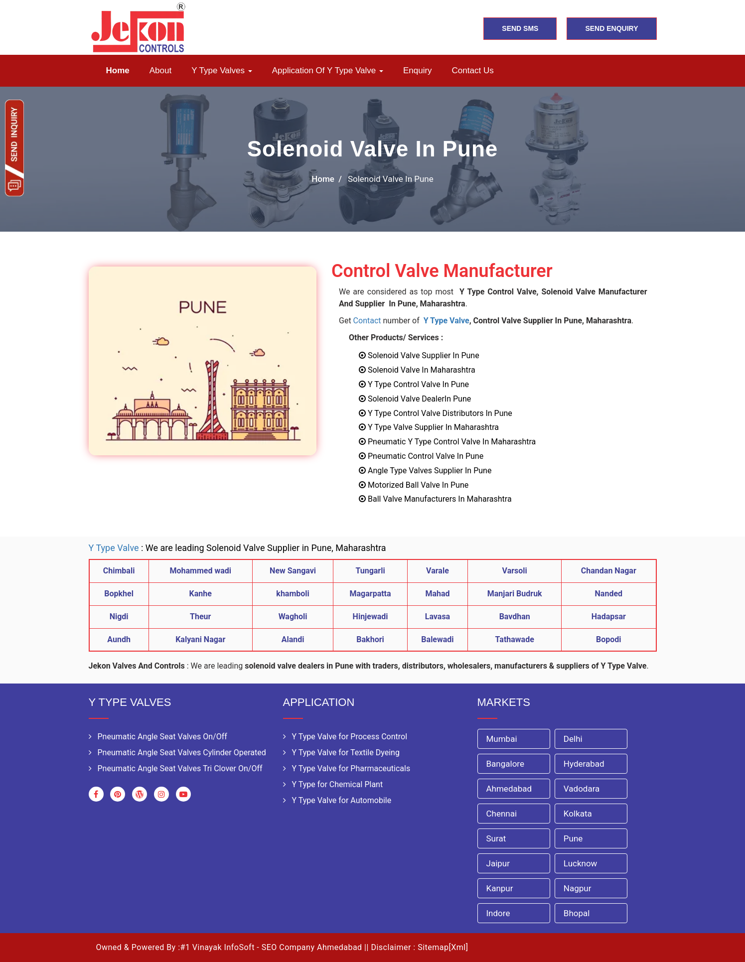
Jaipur (498, 863)
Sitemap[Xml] (443, 947)
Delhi (573, 739)
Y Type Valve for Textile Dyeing (341, 752)
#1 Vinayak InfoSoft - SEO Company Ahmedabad (271, 947)
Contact (367, 320)
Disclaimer (391, 947)
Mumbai (501, 739)
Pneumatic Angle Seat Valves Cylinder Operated (177, 752)
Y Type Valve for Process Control (345, 736)
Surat (496, 838)
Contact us (473, 70)
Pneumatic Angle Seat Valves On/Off (158, 736)
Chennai (501, 814)
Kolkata (578, 814)
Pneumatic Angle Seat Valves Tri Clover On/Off (176, 768)
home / (326, 179)
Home (118, 70)
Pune (573, 838)
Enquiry (417, 70)
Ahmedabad (509, 789)
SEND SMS (520, 28)
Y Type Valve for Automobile (337, 800)
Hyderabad (584, 764)
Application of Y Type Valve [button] (327, 70)
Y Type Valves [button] (221, 70)
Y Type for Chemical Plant (333, 784)
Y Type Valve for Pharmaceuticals (347, 768)
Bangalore (505, 764)
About (160, 70)
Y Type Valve (446, 320)
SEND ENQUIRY (611, 28)
